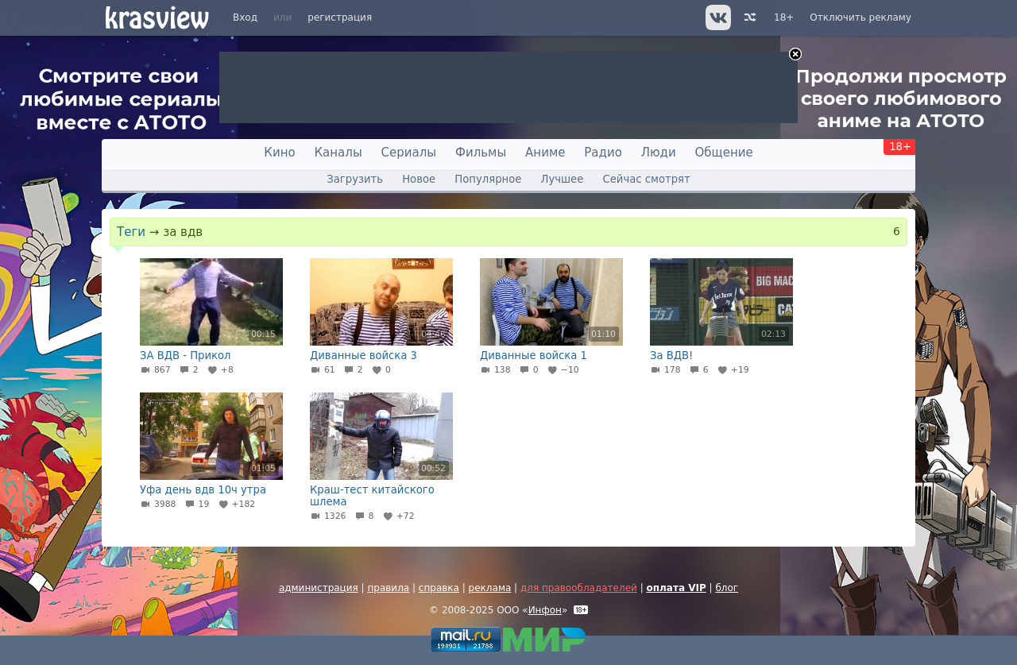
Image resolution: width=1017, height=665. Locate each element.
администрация (318, 587)
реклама (490, 587)
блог (726, 587)
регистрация (339, 17)
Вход (245, 17)
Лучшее (562, 179)
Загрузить (355, 179)
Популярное (487, 179)
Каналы (338, 152)
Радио (603, 152)
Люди (658, 152)
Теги (131, 232)
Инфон (545, 610)
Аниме (545, 152)
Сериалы (409, 152)
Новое (418, 179)
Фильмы (480, 152)
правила (388, 587)
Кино (279, 152)
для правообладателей (578, 587)
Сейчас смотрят (646, 179)
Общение (724, 152)
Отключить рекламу (860, 17)
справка (439, 587)
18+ (784, 17)
